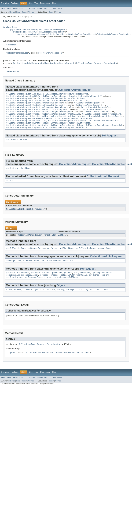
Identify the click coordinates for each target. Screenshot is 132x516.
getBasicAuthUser (40, 281)
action (9, 187)
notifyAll (71, 298)
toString (83, 298)
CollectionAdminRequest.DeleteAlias (60, 120)
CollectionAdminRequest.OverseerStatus (27, 131)
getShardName (66, 256)
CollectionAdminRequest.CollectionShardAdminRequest (43, 63)
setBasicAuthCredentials (74, 283)
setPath (106, 283)
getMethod (57, 281)
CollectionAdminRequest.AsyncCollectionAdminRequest (71, 97)
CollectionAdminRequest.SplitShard (68, 133)
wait (92, 298)
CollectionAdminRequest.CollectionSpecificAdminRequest (36, 113)
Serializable (11, 45)
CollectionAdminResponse (54, 29)
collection (12, 175)
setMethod (94, 283)
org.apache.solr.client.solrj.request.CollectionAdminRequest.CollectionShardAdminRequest (57, 34)
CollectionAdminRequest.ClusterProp (25, 103)
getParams (52, 256)
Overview (5, 3)
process (44, 283)
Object (61, 294)
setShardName (104, 256)
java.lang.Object (10, 27)
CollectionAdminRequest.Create (22, 118)
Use (31, 3)
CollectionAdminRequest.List (104, 125)
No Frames (42, 8)
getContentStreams (51, 268)
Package (14, 3)
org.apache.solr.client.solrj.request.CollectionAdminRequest (38, 32)
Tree (36, 3)
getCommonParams (36, 256)
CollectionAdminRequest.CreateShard (101, 118)
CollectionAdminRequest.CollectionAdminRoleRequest (34, 105)
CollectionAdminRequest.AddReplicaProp (67, 95)
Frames (32, 8)
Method (31, 12)
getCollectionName (16, 256)
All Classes (57, 8)
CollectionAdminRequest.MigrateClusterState (66, 128)
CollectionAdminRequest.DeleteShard (73, 123)
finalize (28, 298)
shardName (25, 175)
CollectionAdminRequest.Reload (67, 131)
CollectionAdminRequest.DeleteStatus (26, 125)
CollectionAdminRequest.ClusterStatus (67, 103)
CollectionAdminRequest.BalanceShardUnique (61, 100)
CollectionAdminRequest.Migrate (23, 128)
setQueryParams (14, 286)
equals (17, 298)
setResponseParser (34, 286)
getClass (39, 298)
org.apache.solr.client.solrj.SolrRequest (25, 29)
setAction (68, 268)
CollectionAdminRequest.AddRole (23, 97)
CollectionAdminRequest (17, 53)
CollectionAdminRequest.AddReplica (25, 95)
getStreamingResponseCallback (22, 283)
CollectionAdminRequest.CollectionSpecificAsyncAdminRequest (39, 115)
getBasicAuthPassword (17, 281)
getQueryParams (82, 281)
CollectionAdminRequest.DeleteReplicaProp (29, 123)
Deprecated (45, 3)
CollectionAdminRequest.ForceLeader (113, 34)
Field (18, 12)
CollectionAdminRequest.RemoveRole (104, 131)
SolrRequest (109, 141)
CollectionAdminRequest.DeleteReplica (102, 120)
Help (54, 3)
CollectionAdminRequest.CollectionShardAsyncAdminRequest (37, 110)
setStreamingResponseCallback (62, 286)
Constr (24, 12)
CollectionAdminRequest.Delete (22, 120)
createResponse (31, 268)
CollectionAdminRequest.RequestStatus (26, 133)
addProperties (13, 268)
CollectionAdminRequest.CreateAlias (60, 118)
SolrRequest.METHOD (16, 146)
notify (60, 298)
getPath (68, 281)
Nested (12, 12)
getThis (62, 242)
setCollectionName (85, 256)
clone (9, 298)
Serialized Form (13, 72)
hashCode (50, 298)
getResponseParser (102, 281)
